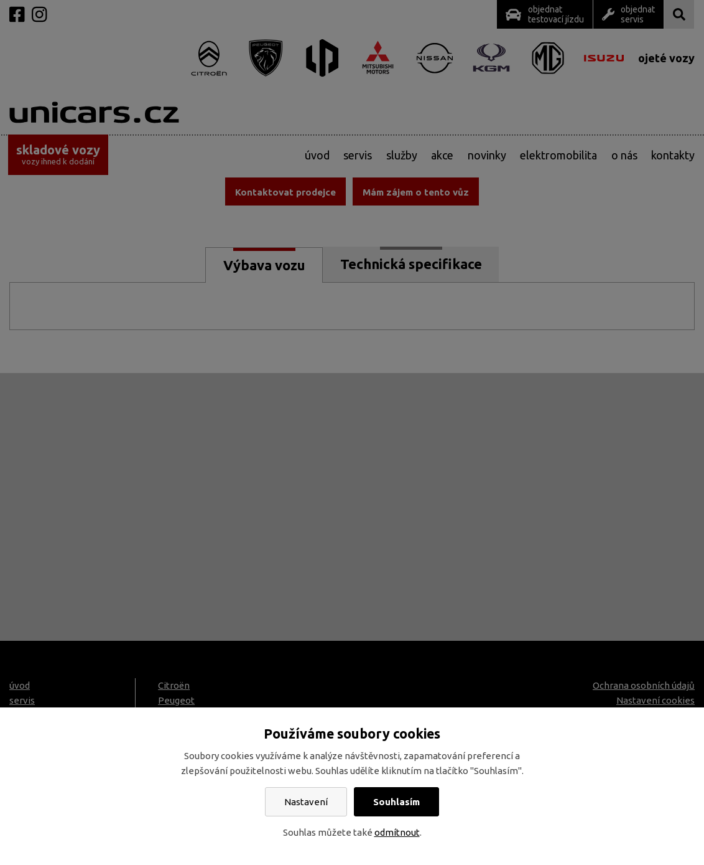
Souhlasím (396, 801)
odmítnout (397, 832)
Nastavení (306, 801)
